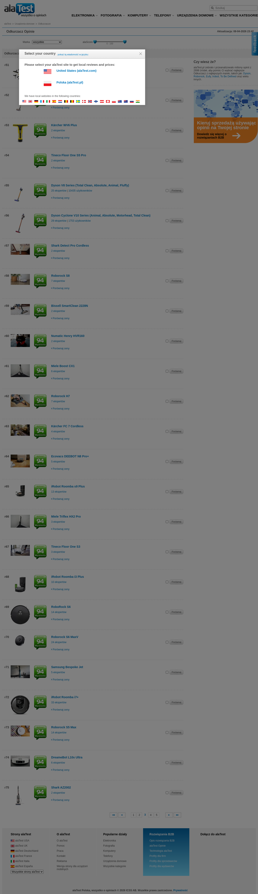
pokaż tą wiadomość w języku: (73, 54)
